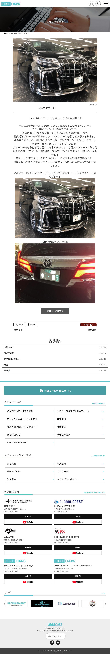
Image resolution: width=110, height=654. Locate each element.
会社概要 (11, 463)
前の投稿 (18, 330)
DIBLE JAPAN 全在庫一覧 (57, 390)
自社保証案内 (13, 434)
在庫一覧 (28, 516)
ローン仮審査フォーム (18, 442)
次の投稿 (91, 330)
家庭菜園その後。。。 (12, 358)
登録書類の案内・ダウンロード (22, 426)
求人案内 (61, 463)
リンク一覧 (62, 471)
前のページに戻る (55, 310)
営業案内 (11, 479)
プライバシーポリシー (68, 479)
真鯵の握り (9, 347)
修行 (6, 364)
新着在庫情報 (63, 434)
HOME (6, 33)
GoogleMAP (57, 636)
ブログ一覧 (13, 33)
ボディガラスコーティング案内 (22, 418)
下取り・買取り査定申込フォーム (73, 410)
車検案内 (61, 418)
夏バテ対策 (9, 353)
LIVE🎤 (7, 370)
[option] (17, 603)
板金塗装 (61, 426)
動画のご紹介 (13, 471)
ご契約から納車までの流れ (20, 410)
